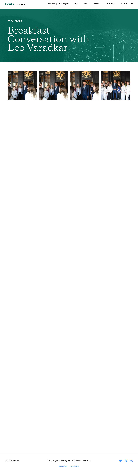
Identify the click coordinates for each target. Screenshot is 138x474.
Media (85, 4)
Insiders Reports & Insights (58, 4)
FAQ (75, 4)
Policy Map (110, 4)
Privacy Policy (74, 466)
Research (96, 4)
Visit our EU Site (126, 4)
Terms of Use (63, 466)
